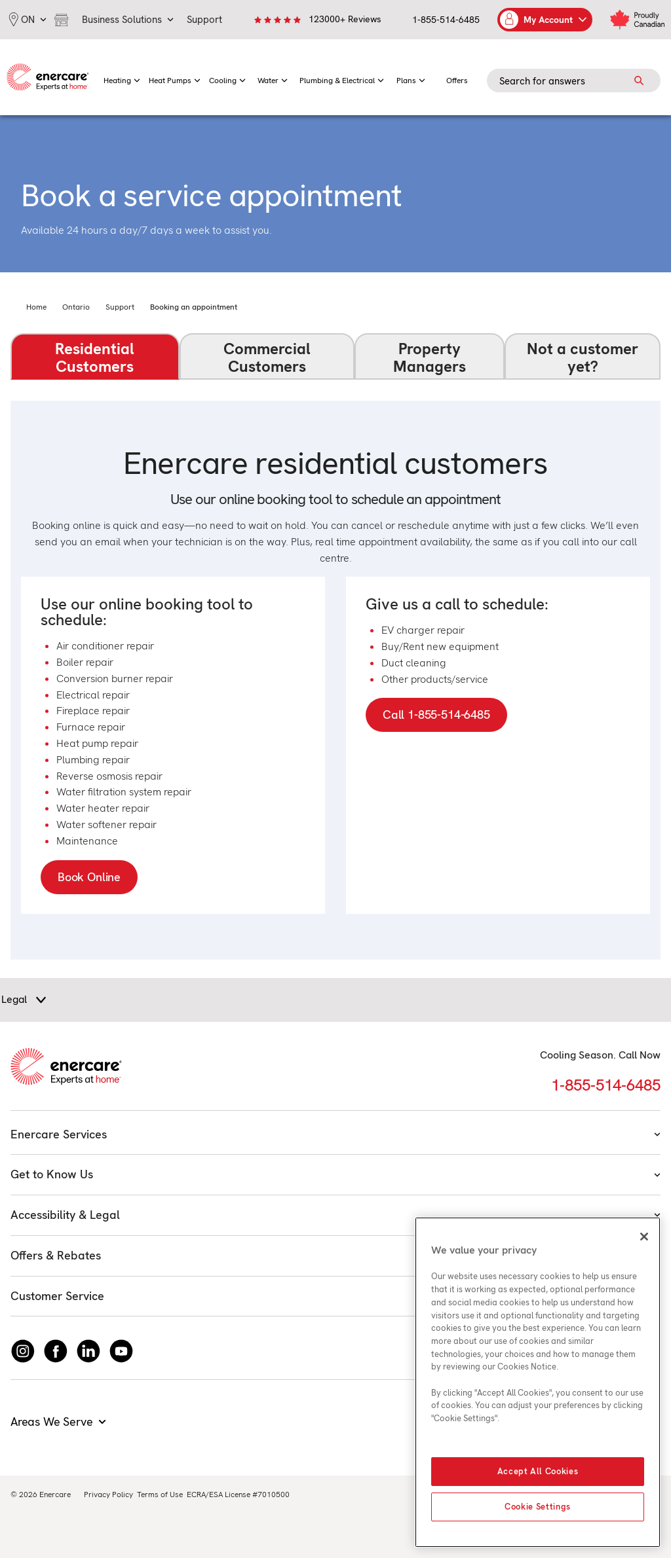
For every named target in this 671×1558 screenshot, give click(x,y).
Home (36, 307)
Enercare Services (335, 1134)
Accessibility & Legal (335, 1214)
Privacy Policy (108, 1494)
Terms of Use (160, 1494)
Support (119, 307)
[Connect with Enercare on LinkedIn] (88, 1351)
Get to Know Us (335, 1174)
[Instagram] (22, 1351)
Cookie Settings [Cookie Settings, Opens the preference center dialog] (538, 1506)
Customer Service (335, 1295)
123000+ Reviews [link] (345, 19)
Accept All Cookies (538, 1471)
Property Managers (429, 357)
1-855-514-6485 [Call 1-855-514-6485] (606, 1085)
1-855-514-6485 (446, 20)
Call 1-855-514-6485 (436, 714)
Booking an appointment (193, 307)
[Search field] (574, 80)
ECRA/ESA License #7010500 (238, 1494)
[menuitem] (122, 77)
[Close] (644, 1236)
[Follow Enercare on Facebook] (55, 1351)
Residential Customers (94, 357)
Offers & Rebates (335, 1255)
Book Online (89, 876)
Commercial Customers (267, 357)
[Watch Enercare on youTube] (121, 1351)
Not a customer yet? (582, 357)
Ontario (76, 307)
